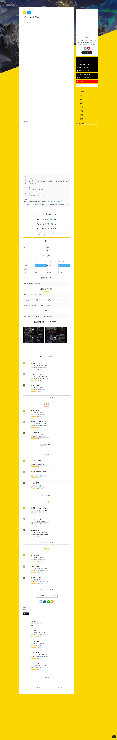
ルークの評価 (34, 555)
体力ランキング (50, 228)
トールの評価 (34, 422)
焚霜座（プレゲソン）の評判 (39, 411)
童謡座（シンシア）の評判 (38, 353)
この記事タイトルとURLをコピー (46, 583)
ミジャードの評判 (36, 365)
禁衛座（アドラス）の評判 (38, 461)
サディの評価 (34, 629)
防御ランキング (50, 223)
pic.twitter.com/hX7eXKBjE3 (51, 201)
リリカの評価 (34, 640)
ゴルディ (33, 617)
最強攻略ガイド (59, 4)
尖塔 (79, 61)
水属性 (27, 595)
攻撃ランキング (50, 219)
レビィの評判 (34, 543)
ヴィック (33, 606)
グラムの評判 (34, 376)
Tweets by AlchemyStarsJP (83, 7)
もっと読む (47, 664)
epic (25, 597)
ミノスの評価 (34, 651)
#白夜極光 (41, 201)
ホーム (79, 58)
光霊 (25, 595)
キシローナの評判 (36, 450)
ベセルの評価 (34, 472)
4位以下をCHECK (46, 388)
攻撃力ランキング (82, 64)
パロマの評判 (34, 519)
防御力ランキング (82, 70)
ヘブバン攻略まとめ (83, 74)
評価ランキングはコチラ (48, 233)
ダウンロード (87, 52)
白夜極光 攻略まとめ (57, 732)
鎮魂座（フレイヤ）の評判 (38, 566)
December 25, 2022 (63, 204)
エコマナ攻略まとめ (83, 77)
